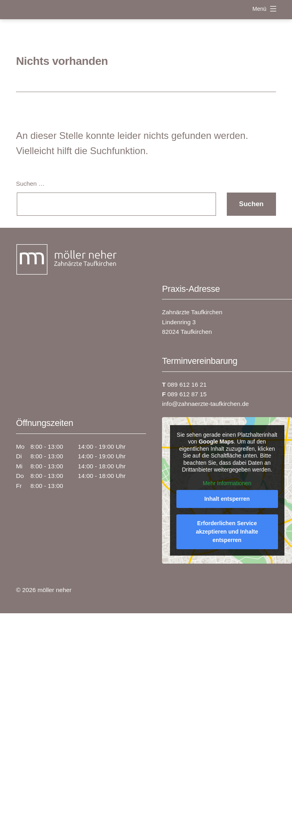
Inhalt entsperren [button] (227, 499)
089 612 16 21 (184, 384)
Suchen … (30, 183)
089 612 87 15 (184, 394)
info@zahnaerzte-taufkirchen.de (205, 403)
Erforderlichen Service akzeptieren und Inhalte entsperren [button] (227, 531)
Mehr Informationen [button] (227, 483)
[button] (277, 800)
